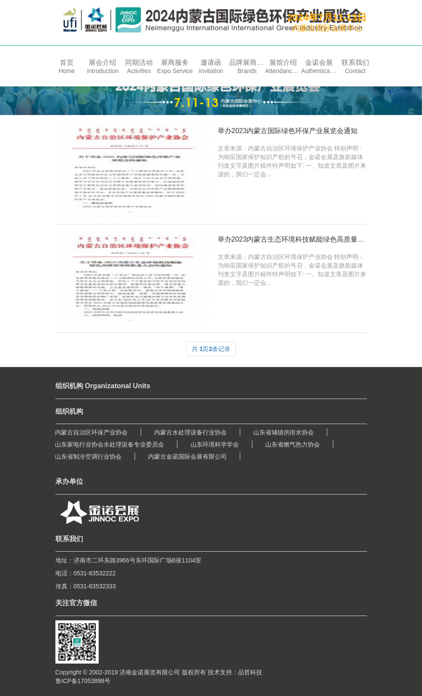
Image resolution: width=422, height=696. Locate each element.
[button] (103, 66)
